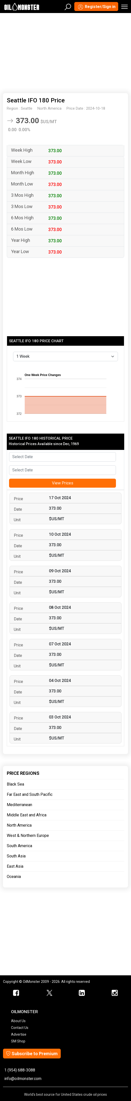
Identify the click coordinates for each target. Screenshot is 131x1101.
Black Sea (15, 784)
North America (19, 825)
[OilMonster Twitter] (49, 993)
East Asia (15, 866)
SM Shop (18, 1041)
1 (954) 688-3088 (19, 1070)
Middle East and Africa (26, 815)
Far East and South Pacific (29, 794)
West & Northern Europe (28, 835)
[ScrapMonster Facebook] (16, 993)
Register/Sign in (96, 7)
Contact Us (19, 1028)
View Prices (62, 483)
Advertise (18, 1034)
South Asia (16, 856)
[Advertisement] (65, 52)
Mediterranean (19, 804)
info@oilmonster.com (22, 1078)
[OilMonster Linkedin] (82, 993)
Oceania (14, 876)
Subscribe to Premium (32, 1053)
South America (19, 845)
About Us (18, 1021)
